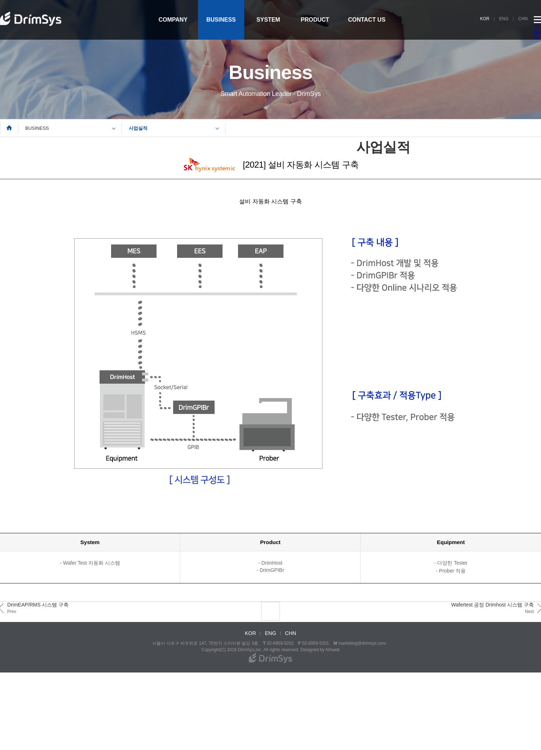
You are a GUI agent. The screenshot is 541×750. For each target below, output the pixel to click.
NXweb (333, 649)
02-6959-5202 (280, 643)
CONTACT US (367, 20)
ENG (504, 18)
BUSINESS (221, 20)
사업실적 (138, 128)
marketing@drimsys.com (362, 643)
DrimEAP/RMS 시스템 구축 (38, 608)
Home (9, 127)
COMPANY (173, 20)
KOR (484, 18)
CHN (523, 18)
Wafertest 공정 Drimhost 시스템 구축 (492, 608)
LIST (270, 611)
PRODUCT (315, 20)
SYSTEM (268, 20)
